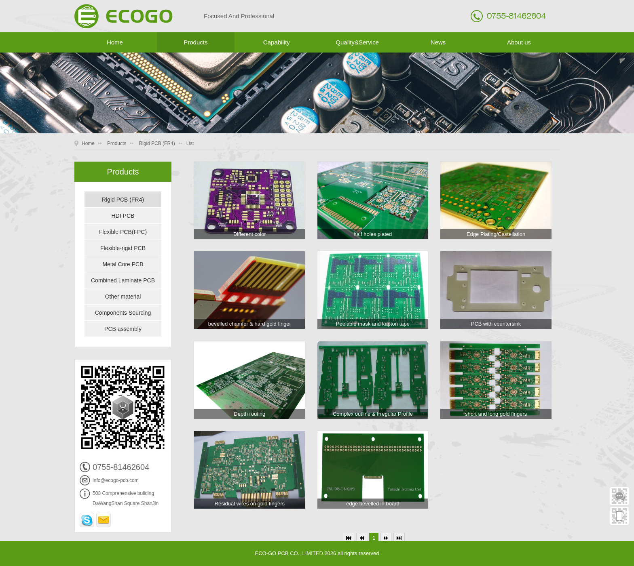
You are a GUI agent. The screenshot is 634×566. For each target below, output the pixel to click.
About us (519, 42)
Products (195, 42)
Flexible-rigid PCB (123, 248)
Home (115, 42)
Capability (276, 42)
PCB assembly (123, 329)
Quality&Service (357, 42)
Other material (123, 296)
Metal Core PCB (122, 264)
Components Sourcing (123, 312)
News (438, 42)
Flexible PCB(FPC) (123, 232)
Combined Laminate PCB (123, 280)
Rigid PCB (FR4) (157, 143)
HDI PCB (123, 216)
